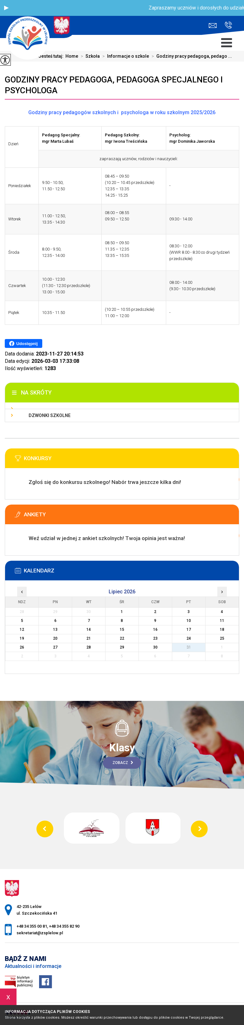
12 (22, 629)
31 (188, 647)
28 (88, 647)
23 (155, 638)
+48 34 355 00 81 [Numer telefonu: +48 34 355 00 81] (32, 926)
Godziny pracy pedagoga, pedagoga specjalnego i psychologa (114, 85)
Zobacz (122, 763)
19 (22, 638)
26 (22, 647)
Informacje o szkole (124, 56)
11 (222, 620)
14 (88, 629)
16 (155, 629)
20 (55, 638)
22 (122, 638)
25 (222, 638)
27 (55, 647)
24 (188, 638)
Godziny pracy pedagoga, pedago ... (190, 56)
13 (55, 629)
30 (155, 647)
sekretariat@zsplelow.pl (213, 25)
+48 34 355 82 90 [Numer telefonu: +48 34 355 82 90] (64, 926)
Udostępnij (23, 343)
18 (222, 629)
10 (188, 620)
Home (71, 56)
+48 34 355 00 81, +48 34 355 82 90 (228, 25)
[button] (6, 8)
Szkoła (89, 56)
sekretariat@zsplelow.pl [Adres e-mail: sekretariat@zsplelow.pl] (40, 932)
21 (88, 638)
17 (188, 629)
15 (122, 629)
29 (122, 647)
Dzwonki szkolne (50, 415)
